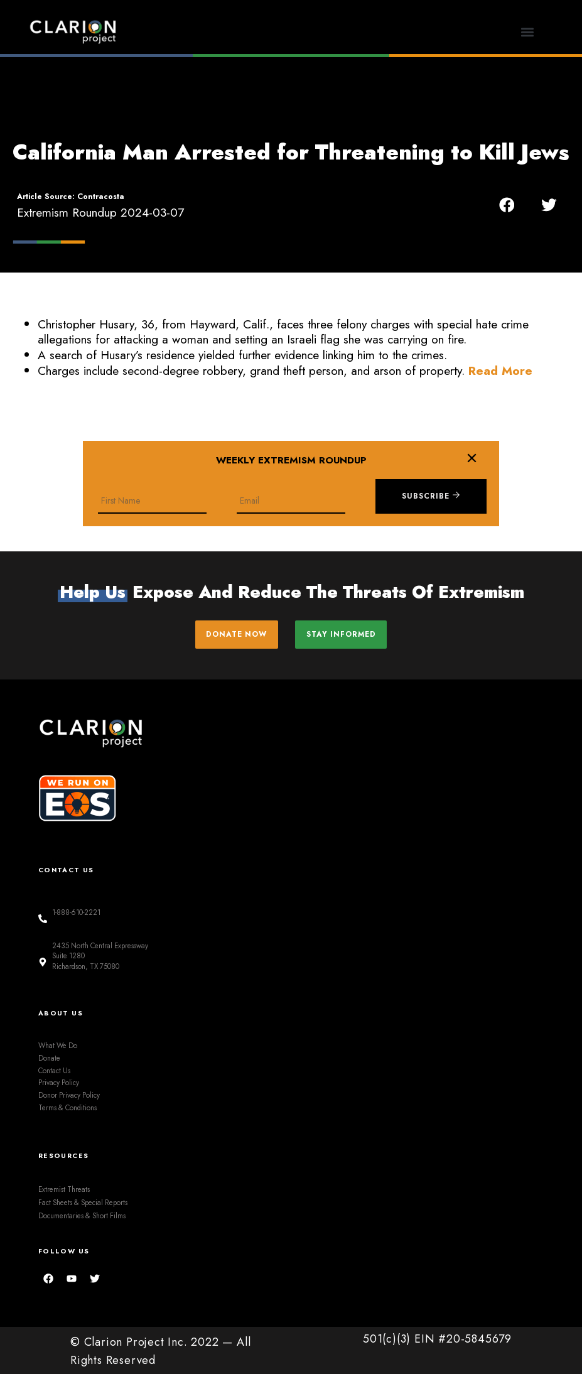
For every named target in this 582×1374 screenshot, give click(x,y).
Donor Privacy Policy (69, 1094)
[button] (527, 31)
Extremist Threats (64, 1188)
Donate (49, 1057)
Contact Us (54, 1069)
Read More (500, 370)
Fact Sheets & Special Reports (82, 1201)
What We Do (57, 1044)
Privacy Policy (58, 1081)
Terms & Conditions (67, 1106)
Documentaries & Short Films (82, 1214)
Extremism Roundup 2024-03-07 (100, 212)
